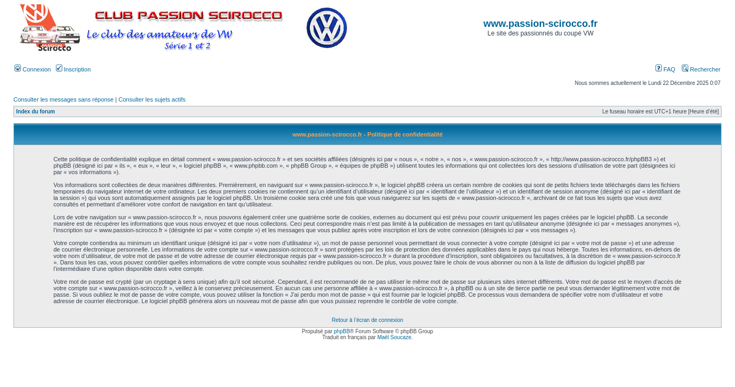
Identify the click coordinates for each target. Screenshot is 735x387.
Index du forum (35, 111)
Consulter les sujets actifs (151, 99)
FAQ (665, 69)
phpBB (342, 331)
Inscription (73, 69)
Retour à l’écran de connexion (367, 320)
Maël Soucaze (394, 337)
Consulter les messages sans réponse (63, 99)
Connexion (33, 69)
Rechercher (701, 69)
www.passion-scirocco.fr (540, 23)
